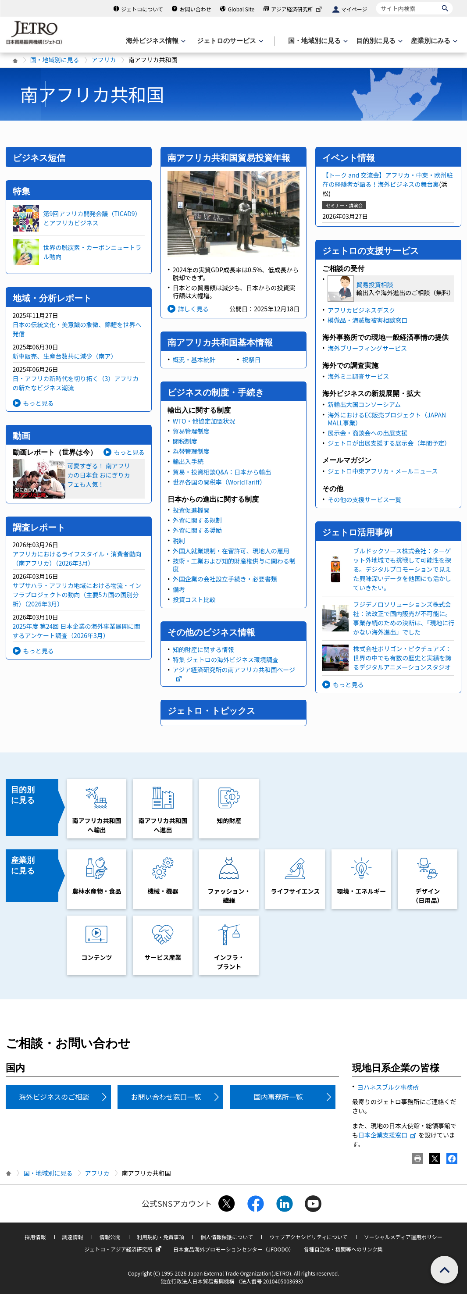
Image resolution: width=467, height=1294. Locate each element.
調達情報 (72, 1237)
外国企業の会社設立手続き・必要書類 (225, 578)
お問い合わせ (195, 9)
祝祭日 (251, 359)
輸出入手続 (188, 461)
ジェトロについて (142, 9)
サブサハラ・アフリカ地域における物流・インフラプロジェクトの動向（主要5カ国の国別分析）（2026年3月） (77, 594)
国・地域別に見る (54, 59)
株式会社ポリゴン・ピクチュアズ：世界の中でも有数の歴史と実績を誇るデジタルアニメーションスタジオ (402, 657)
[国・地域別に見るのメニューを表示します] (317, 41)
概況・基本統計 (194, 359)
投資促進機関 (191, 510)
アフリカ (104, 59)
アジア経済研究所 (297, 9)
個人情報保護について (226, 1237)
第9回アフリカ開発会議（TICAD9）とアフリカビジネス (92, 218)
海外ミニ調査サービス (358, 376)
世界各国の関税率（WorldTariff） (219, 482)
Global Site (241, 9)
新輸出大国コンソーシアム (364, 404)
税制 (179, 540)
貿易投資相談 (374, 284)
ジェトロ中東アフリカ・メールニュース (383, 471)
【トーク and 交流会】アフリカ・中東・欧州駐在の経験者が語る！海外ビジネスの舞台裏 (387, 180)
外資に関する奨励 (197, 530)
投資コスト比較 (194, 599)
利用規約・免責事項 (160, 1237)
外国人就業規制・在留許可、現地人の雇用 (231, 550)
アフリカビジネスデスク (361, 310)
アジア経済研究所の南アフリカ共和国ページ (234, 673)
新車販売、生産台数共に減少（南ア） (65, 356)
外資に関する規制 (197, 520)
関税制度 (185, 441)
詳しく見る (193, 308)
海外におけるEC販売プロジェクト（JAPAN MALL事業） (387, 418)
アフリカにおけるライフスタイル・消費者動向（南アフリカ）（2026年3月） (77, 558)
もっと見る (38, 403)
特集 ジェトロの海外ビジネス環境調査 (225, 659)
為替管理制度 (191, 451)
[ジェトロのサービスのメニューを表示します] (229, 41)
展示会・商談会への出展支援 (367, 432)
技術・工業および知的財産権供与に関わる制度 (234, 564)
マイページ (354, 9)
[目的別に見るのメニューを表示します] (378, 41)
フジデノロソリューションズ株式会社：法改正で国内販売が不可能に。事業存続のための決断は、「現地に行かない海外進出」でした (403, 618)
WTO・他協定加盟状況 (204, 421)
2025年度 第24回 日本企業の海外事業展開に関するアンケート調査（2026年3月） (76, 631)
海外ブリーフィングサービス (367, 348)
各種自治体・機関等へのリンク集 (343, 1249)
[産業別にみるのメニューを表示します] (433, 41)
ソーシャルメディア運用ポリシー (403, 1237)
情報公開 (110, 1237)
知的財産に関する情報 (203, 649)
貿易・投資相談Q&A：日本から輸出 (222, 471)
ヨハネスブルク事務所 (388, 1087)
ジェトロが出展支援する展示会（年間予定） (389, 442)
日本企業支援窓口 (387, 1134)
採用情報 (35, 1237)
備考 (179, 589)
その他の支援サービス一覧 (364, 499)
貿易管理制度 (191, 431)
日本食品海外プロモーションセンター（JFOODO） (233, 1249)
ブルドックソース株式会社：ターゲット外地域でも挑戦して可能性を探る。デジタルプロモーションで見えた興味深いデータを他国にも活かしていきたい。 (402, 569)
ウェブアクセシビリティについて (308, 1237)
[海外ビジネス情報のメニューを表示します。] (155, 41)
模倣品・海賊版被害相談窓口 (367, 320)
